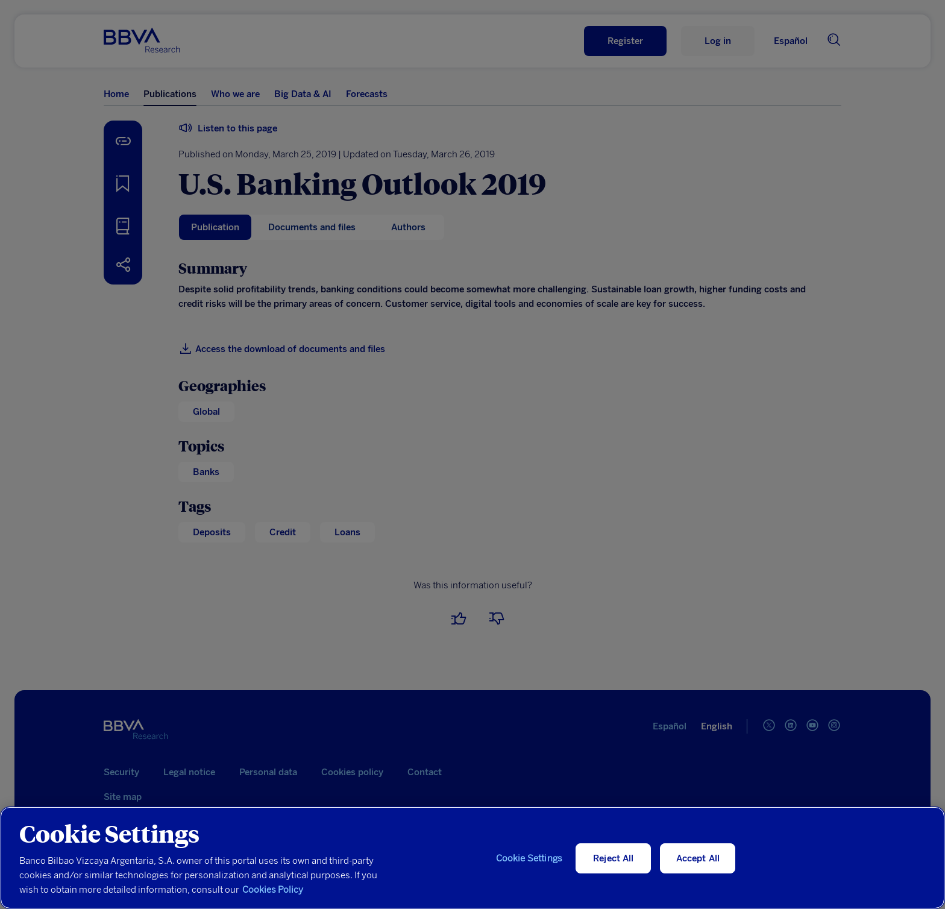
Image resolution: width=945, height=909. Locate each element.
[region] (472, 858)
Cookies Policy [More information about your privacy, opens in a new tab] (272, 889)
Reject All (613, 858)
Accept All (698, 858)
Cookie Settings (529, 858)
